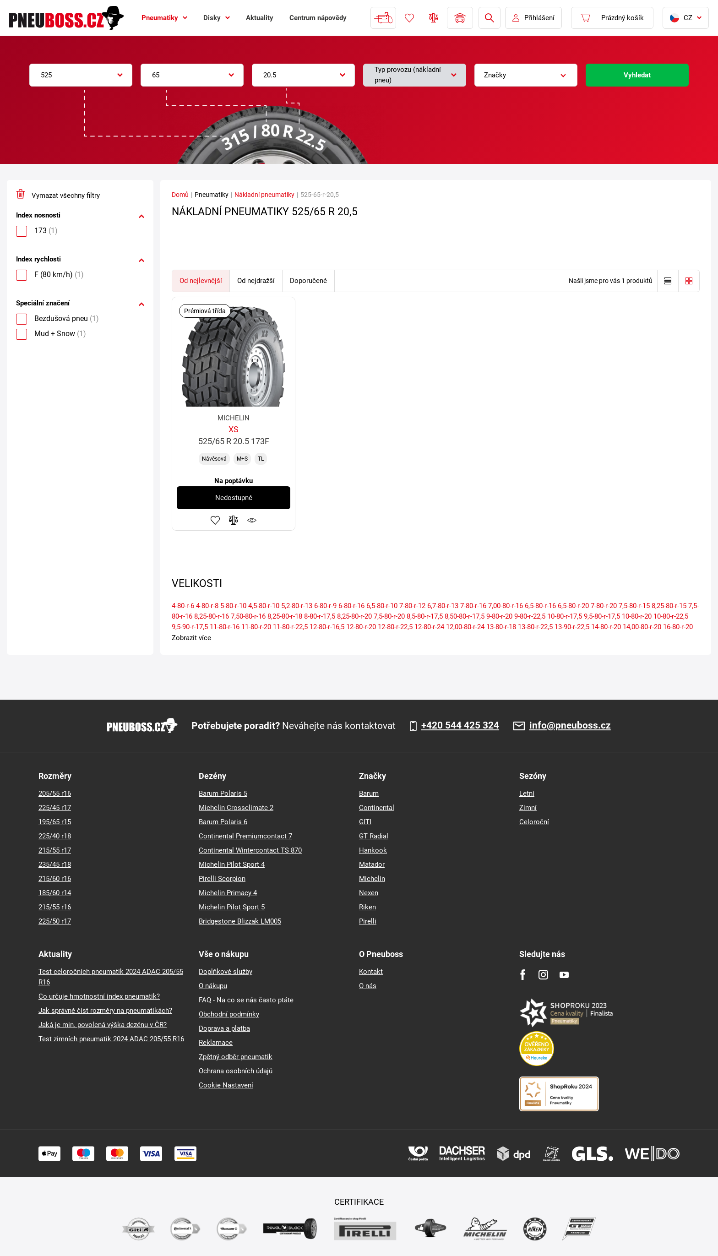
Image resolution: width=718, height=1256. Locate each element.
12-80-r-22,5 (395, 627)
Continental (376, 808)
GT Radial (373, 836)
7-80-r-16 (473, 606)
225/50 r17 (54, 921)
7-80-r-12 (412, 606)
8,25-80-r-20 (354, 616)
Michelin (372, 879)
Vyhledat (637, 75)
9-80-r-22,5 (529, 616)
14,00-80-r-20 (642, 627)
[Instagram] (543, 975)
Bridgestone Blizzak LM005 (240, 921)
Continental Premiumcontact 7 (245, 836)
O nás (367, 986)
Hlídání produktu (251, 520)
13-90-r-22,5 (572, 627)
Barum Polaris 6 (223, 822)
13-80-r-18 (501, 627)
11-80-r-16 (224, 627)
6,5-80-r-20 (573, 606)
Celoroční (534, 822)
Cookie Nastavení (226, 1085)
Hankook (373, 850)
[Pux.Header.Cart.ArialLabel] (612, 18)
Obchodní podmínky (229, 1014)
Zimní (528, 808)
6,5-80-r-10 (381, 606)
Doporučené (308, 281)
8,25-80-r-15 (669, 606)
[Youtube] (564, 975)
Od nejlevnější (201, 281)
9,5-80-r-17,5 (602, 616)
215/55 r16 (54, 907)
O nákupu (213, 986)
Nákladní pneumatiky (264, 194)
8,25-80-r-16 (211, 616)
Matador (372, 864)
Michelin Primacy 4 (228, 893)
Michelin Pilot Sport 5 (232, 907)
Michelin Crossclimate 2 (236, 808)
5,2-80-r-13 (296, 606)
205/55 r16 (54, 793)
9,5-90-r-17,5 (190, 627)
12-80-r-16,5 (327, 627)
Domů (180, 194)
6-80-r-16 (351, 606)
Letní (526, 793)
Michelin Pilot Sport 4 (232, 864)
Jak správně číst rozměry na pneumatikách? (105, 1010)
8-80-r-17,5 (319, 616)
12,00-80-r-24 (465, 627)
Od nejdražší (256, 281)
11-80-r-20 (256, 627)
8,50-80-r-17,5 (464, 616)
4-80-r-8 (207, 606)
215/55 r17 (54, 850)
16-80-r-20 (678, 627)
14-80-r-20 (606, 627)
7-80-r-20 (604, 606)
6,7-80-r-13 (442, 606)
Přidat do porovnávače (233, 520)
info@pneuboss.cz (570, 726)
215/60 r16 (54, 879)
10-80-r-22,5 (670, 616)
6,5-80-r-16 (540, 606)
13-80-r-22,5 (535, 627)
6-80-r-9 (325, 606)
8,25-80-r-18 (284, 616)
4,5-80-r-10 (263, 606)
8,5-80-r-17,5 (425, 616)
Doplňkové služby (225, 972)
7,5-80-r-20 (389, 616)
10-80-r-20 (637, 616)
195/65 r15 (54, 822)
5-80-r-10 (233, 606)
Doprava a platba (224, 1028)
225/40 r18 (54, 836)
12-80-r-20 (361, 627)
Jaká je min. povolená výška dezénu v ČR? (102, 1025)
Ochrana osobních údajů (235, 1071)
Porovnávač (434, 18)
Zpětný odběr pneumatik (235, 1057)
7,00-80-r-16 (505, 606)
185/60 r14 (54, 893)
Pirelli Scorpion (222, 879)
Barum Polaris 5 (223, 793)
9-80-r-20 (499, 616)
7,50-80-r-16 (248, 616)
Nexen (368, 893)
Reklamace (216, 1043)
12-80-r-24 (429, 627)
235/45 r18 (54, 864)
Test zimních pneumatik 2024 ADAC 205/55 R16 (111, 1039)
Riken (367, 907)
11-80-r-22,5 (290, 627)
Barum (369, 793)
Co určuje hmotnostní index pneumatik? (99, 996)
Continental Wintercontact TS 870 (250, 850)
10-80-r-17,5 (564, 616)
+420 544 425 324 (460, 726)
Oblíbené (409, 18)
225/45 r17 (54, 808)
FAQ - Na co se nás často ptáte (246, 1000)
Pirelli (367, 921)
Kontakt (371, 972)
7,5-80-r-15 (634, 606)
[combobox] (80, 75)
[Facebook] (523, 975)
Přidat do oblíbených (215, 520)
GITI (365, 822)
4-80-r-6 (183, 606)
